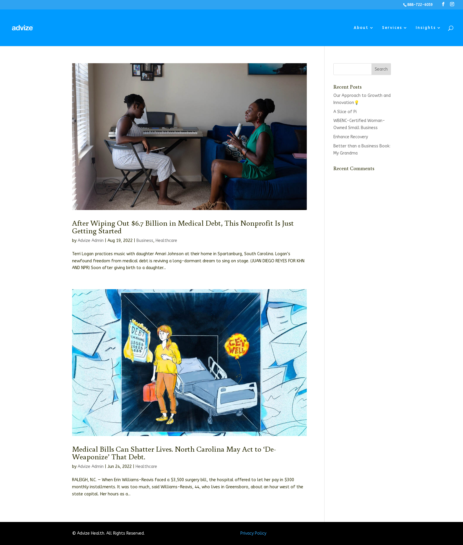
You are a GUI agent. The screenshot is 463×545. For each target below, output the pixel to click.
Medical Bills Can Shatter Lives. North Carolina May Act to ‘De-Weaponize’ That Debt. (174, 452)
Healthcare (166, 240)
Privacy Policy (253, 533)
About (361, 28)
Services (392, 28)
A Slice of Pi (345, 111)
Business (144, 240)
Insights (426, 28)
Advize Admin (91, 240)
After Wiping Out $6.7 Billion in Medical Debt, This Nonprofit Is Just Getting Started (183, 226)
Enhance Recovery (350, 136)
